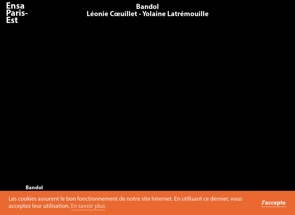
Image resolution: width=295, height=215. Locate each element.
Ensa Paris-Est (17, 13)
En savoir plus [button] (88, 206)
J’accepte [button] (273, 203)
